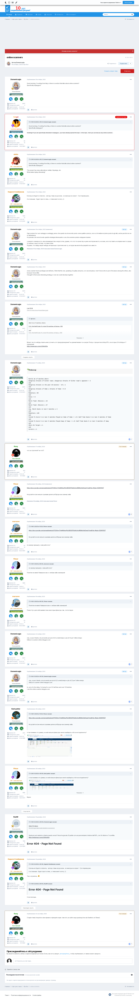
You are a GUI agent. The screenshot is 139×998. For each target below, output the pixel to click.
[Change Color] (16, 2)
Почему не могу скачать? (69, 51)
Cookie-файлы (37, 995)
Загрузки (49, 14)
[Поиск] (112, 14)
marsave (46, 564)
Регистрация (128, 2)
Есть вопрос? (72, 14)
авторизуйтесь (65, 953)
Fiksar (45, 526)
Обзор (10, 15)
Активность (59, 14)
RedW (15, 817)
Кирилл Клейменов (49, 864)
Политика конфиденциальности (21, 995)
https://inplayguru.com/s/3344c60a (37, 346)
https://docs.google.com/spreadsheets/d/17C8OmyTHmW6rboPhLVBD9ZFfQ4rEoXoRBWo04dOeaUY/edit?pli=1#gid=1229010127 (65, 488)
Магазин (30, 14)
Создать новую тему (111, 71)
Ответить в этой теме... (23, 961)
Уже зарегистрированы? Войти (110, 2)
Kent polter (15, 709)
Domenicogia (20, 62)
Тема (7, 995)
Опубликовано (36, 79)
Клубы (39, 14)
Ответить (127, 71)
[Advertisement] (69, 35)
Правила (19, 14)
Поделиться (111, 63)
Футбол (26, 64)
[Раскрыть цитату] (29, 122)
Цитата (35, 109)
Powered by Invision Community (123, 995)
